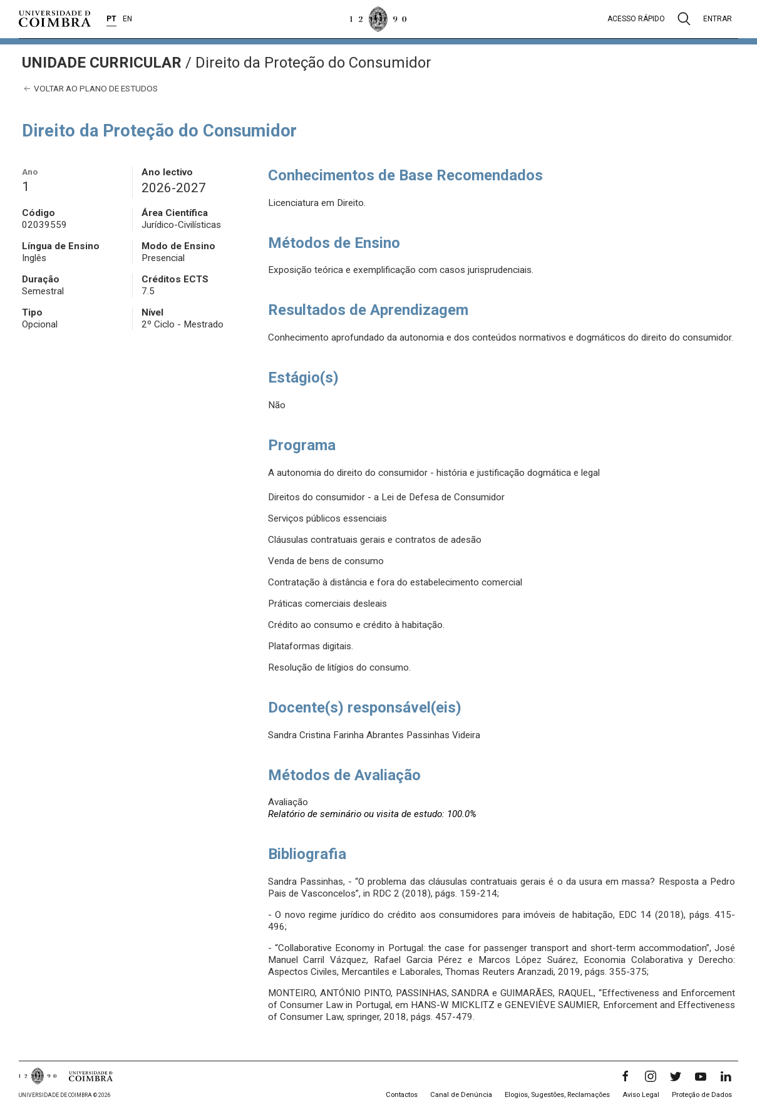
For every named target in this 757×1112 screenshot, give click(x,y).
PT (111, 18)
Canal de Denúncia (461, 1095)
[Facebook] (625, 1076)
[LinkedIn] (725, 1076)
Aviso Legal (640, 1095)
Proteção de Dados (702, 1095)
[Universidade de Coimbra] (55, 19)
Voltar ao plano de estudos (90, 88)
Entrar (717, 19)
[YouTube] (700, 1076)
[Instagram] (650, 1076)
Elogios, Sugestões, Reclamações (557, 1095)
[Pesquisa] (684, 19)
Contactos (402, 1095)
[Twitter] (675, 1076)
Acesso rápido (636, 19)
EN (127, 18)
